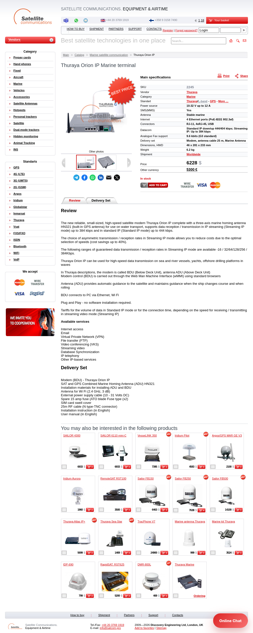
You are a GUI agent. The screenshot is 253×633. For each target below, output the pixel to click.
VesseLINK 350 (147, 435)
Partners (116, 28)
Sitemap (161, 627)
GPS (213, 101)
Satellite (18, 123)
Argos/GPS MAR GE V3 (227, 435)
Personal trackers (25, 116)
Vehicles (19, 90)
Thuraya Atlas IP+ (74, 521)
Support (135, 28)
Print (224, 75)
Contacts (154, 28)
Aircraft (18, 77)
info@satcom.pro (110, 627)
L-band (202, 101)
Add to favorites (144, 627)
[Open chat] (230, 620)
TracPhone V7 (146, 521)
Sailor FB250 (183, 478)
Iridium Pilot (182, 435)
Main (66, 54)
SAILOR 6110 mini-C (113, 435)
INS (15, 149)
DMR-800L (144, 564)
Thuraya (191, 92)
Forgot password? (186, 30)
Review (74, 200)
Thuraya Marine (184, 564)
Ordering (199, 595)
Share (242, 75)
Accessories (21, 96)
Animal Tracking (24, 142)
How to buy (76, 28)
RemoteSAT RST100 (113, 478)
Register (168, 30)
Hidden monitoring (25, 136)
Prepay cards (22, 57)
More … (223, 101)
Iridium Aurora (71, 478)
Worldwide (193, 154)
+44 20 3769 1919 (117, 19)
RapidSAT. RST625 (112, 564)
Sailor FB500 (220, 478)
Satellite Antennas (25, 103)
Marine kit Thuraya (223, 521)
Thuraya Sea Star (111, 521)
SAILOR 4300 (71, 435)
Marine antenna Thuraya (190, 521)
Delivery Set (101, 200)
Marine (190, 96)
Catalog (79, 54)
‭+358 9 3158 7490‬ (166, 19)
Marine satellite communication (109, 54)
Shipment (96, 28)
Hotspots (19, 110)
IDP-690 (68, 564)
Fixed (17, 70)
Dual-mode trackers (26, 129)
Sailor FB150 (146, 478)
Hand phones (22, 64)
